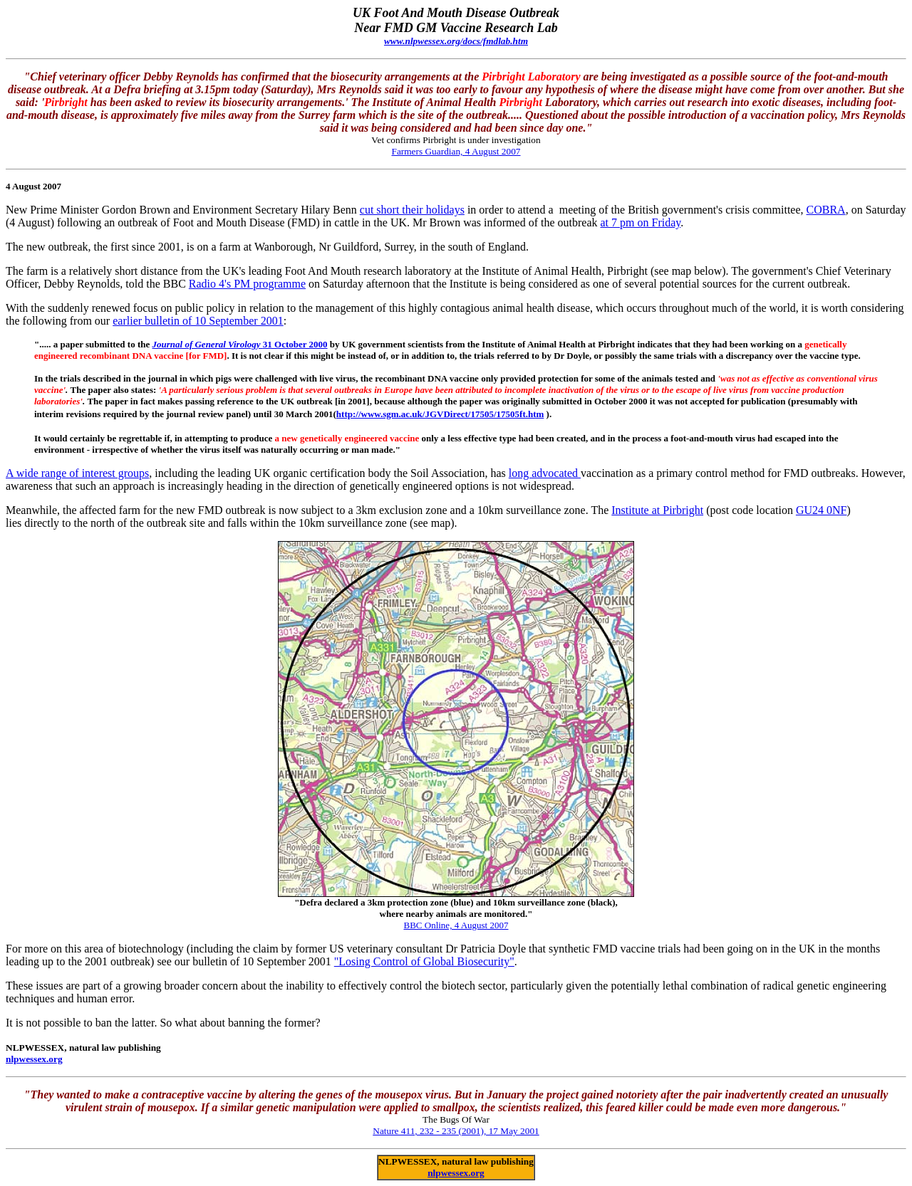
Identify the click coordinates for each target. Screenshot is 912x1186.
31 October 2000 (240, 344)
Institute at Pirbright (657, 510)
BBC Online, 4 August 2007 (456, 925)
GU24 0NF (821, 510)
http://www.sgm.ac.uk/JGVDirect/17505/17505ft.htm (440, 414)
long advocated (545, 473)
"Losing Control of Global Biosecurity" (424, 961)
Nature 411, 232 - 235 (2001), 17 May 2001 (456, 1130)
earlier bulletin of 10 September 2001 (198, 321)
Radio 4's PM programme (247, 284)
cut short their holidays (412, 210)
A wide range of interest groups (77, 473)
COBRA (826, 210)
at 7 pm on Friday (641, 222)
